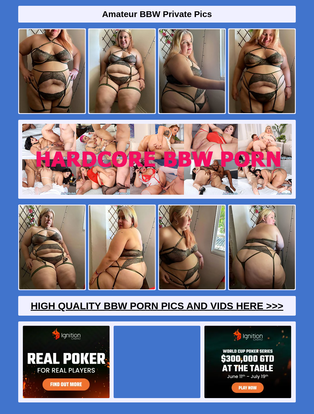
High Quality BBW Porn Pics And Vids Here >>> (157, 305)
